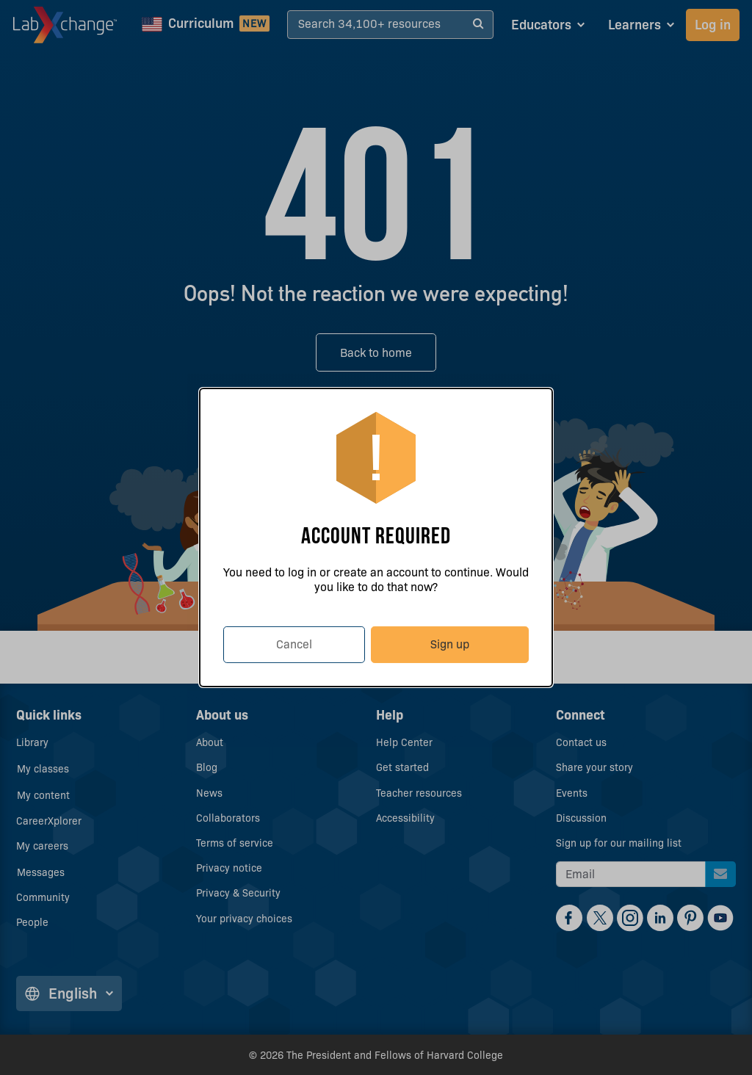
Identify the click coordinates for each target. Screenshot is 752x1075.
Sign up (449, 644)
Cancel (294, 644)
